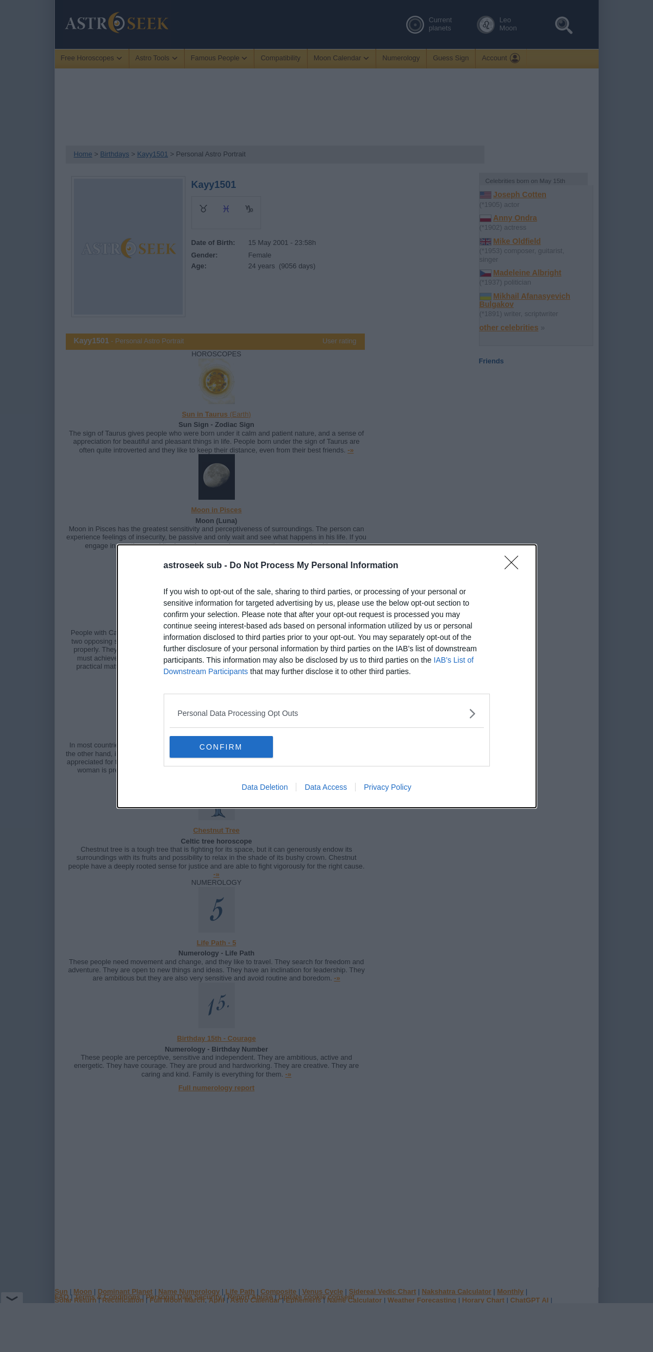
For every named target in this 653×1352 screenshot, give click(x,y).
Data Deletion (265, 787)
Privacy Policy (387, 787)
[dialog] (326, 676)
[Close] (515, 566)
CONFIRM (221, 747)
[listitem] (327, 713)
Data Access (325, 787)
